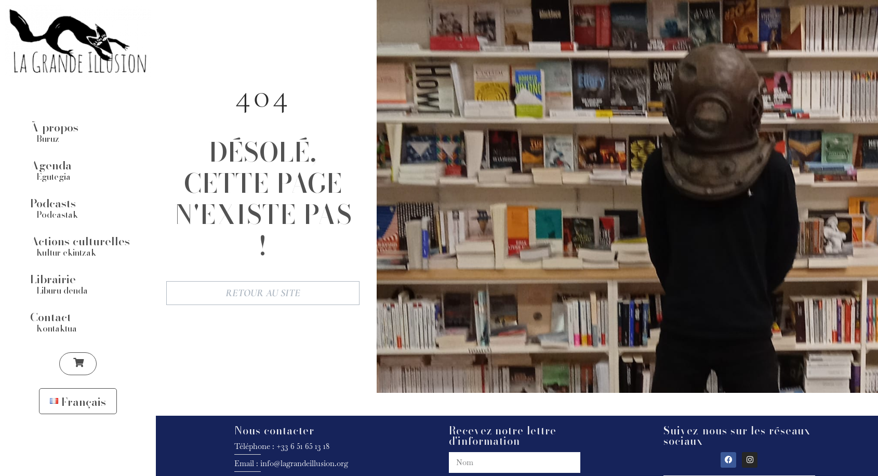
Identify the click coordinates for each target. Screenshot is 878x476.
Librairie (53, 278)
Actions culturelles (80, 240)
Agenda (51, 164)
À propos (54, 127)
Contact (50, 316)
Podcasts (53, 202)
